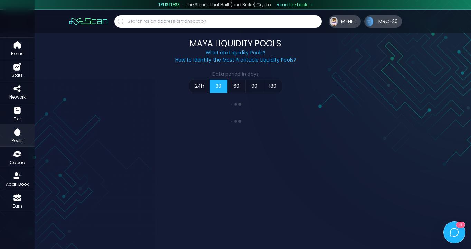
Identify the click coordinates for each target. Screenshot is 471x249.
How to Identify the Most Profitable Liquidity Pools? (235, 59)
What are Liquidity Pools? (235, 52)
